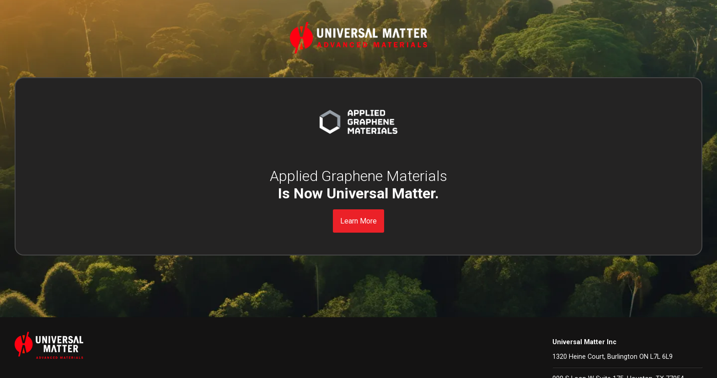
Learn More (358, 221)
